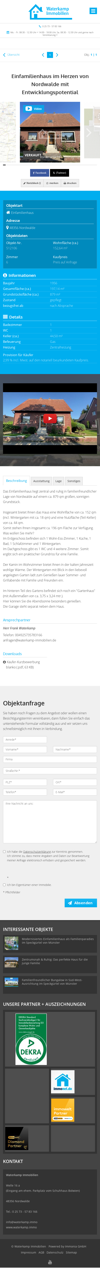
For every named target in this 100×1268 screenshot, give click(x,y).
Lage (58, 481)
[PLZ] (25, 782)
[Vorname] (25, 749)
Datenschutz (55, 1253)
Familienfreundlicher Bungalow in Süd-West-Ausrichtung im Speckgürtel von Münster (52, 982)
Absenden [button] (84, 903)
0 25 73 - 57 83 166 (51, 26)
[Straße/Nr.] (50, 770)
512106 (11, 248)
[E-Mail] (75, 792)
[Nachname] (75, 749)
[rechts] (57, 54)
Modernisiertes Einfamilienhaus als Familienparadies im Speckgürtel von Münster (58, 941)
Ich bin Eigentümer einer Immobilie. (27, 885)
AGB (41, 1253)
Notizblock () (31, 183)
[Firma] (50, 759)
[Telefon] (25, 792)
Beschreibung (16, 480)
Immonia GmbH (75, 1247)
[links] (43, 54)
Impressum (28, 1253)
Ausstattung (41, 481)
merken (52, 183)
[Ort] (75, 782)
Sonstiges (73, 481)
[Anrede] (25, 739)
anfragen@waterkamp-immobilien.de (29, 640)
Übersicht (11, 55)
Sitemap (71, 1253)
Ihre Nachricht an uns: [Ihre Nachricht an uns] (50, 821)
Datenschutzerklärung (37, 852)
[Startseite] (50, 11)
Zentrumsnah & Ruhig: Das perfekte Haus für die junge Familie (55, 961)
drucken (71, 183)
